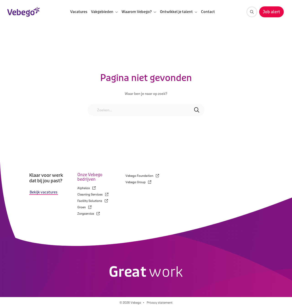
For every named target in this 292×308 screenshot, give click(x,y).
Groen (84, 207)
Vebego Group (138, 182)
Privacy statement (159, 302)
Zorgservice (88, 213)
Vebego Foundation (142, 175)
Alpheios (86, 188)
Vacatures (78, 11)
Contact (208, 11)
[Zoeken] (251, 11)
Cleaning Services (92, 194)
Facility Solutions (92, 201)
